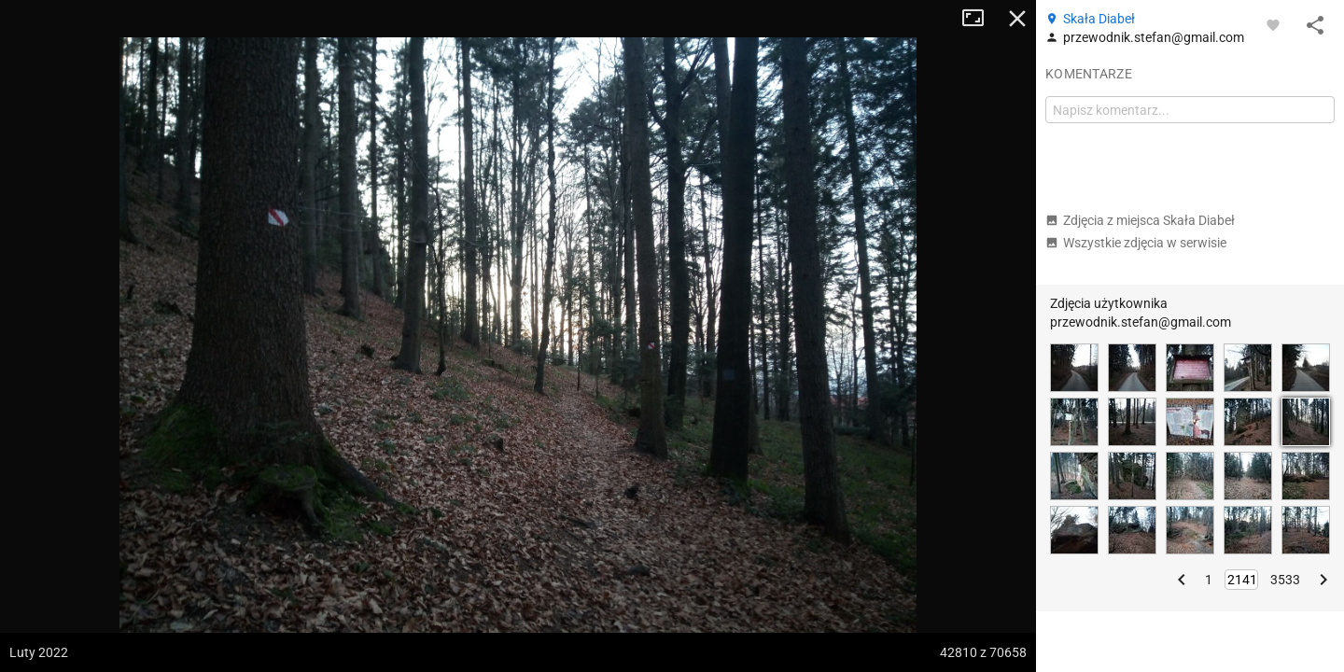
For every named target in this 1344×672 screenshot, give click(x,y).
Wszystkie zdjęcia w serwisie (1135, 242)
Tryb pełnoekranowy (980, 18)
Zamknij (1017, 18)
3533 (1285, 579)
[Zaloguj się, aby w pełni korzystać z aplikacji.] (1273, 24)
